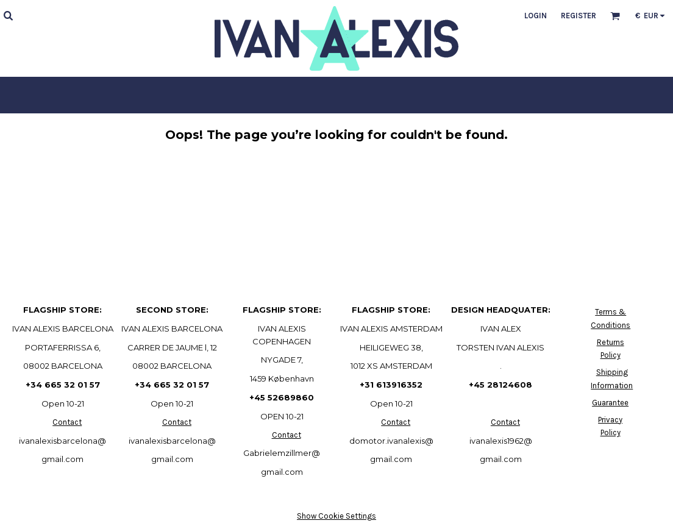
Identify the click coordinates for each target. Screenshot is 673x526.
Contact (67, 422)
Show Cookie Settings (336, 516)
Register (578, 15)
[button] (8, 15)
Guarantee (610, 402)
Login (535, 15)
